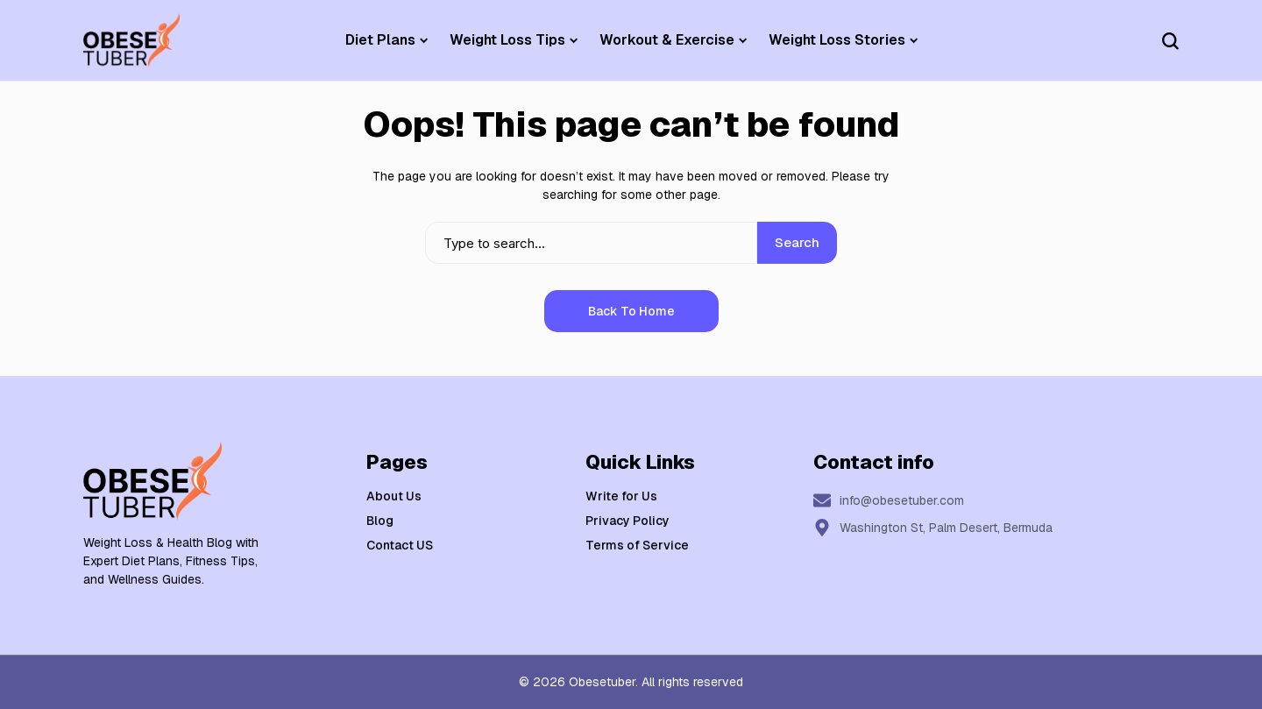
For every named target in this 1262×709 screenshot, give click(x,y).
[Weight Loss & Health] (131, 40)
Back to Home (631, 311)
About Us (394, 496)
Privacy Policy (627, 520)
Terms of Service (637, 545)
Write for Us (621, 496)
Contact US (399, 545)
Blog (379, 520)
